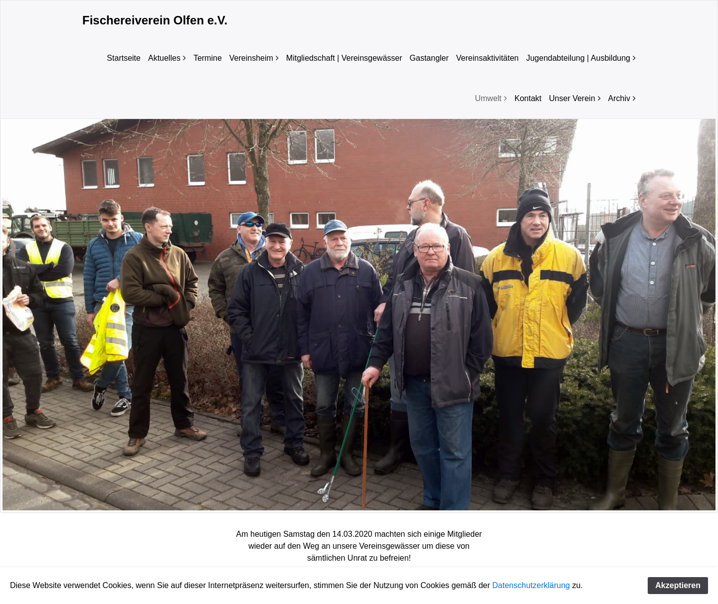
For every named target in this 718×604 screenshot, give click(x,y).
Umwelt (488, 98)
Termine (207, 58)
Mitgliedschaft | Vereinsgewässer (344, 58)
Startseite (124, 58)
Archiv (619, 98)
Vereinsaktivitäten (487, 58)
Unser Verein (572, 98)
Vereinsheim (251, 58)
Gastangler (429, 58)
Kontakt (528, 98)
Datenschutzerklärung (531, 585)
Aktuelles (164, 58)
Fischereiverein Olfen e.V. (154, 20)
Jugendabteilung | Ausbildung (578, 58)
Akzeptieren (678, 585)
